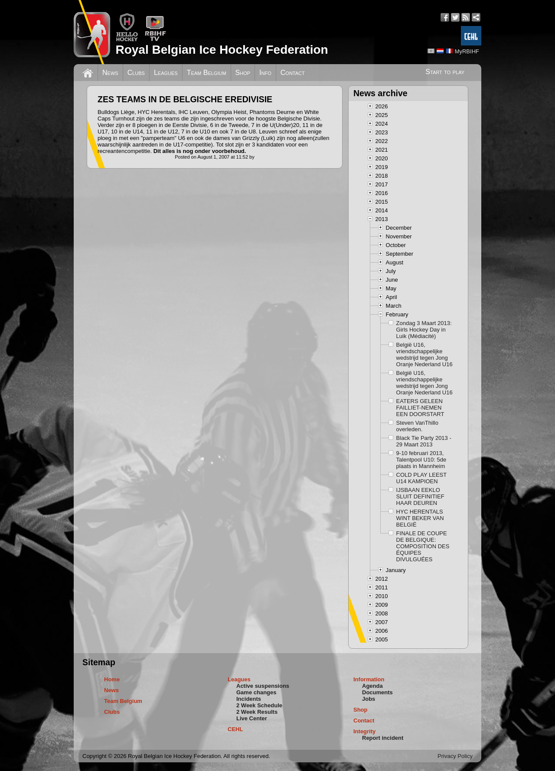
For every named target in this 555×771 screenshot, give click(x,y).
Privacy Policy (455, 756)
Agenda (372, 686)
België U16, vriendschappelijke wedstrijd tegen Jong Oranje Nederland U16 (424, 355)
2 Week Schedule (259, 705)
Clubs (136, 72)
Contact (293, 72)
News (110, 72)
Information (369, 679)
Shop (243, 72)
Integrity (364, 731)
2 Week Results (257, 712)
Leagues (166, 72)
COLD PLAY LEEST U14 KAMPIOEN (421, 478)
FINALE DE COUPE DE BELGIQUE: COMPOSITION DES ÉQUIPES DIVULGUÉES (423, 546)
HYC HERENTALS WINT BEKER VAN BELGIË (420, 518)
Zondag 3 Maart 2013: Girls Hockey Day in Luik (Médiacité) (424, 329)
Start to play (444, 71)
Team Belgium (206, 72)
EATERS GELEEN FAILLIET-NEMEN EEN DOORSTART (420, 407)
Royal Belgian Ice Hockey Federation (221, 49)
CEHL (235, 729)
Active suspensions (262, 686)
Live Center (251, 718)
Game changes (256, 692)
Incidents (248, 699)
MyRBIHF (467, 51)
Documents (377, 692)
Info (265, 72)
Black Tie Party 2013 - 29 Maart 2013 (423, 441)
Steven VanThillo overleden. (417, 426)
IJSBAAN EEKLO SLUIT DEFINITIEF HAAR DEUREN (420, 496)
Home (112, 679)
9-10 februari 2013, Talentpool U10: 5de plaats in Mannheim (421, 459)
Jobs (368, 699)
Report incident (382, 738)
